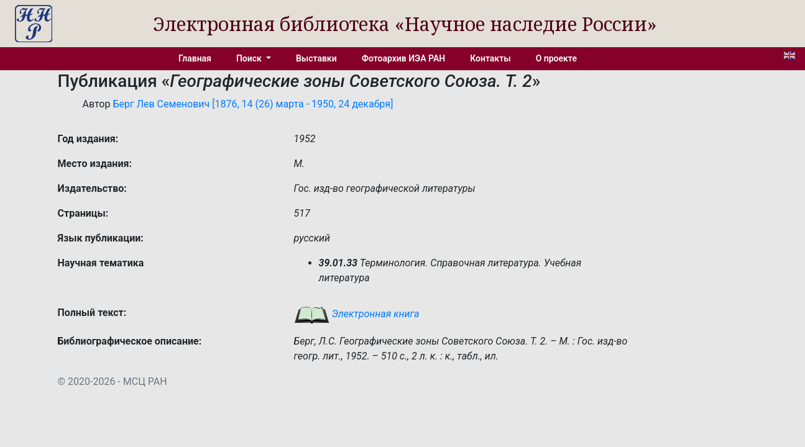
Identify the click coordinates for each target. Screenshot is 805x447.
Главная (194, 58)
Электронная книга (357, 314)
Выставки (316, 58)
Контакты (490, 58)
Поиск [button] (250, 58)
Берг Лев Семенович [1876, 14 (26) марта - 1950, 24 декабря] (253, 104)
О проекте (556, 58)
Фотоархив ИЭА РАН (404, 58)
